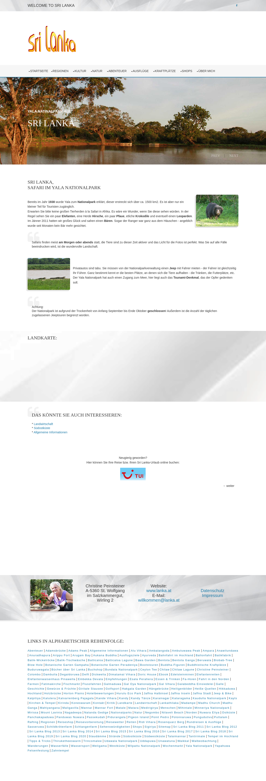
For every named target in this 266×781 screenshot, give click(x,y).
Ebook (185, 677)
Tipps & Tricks (94, 744)
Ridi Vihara (207, 725)
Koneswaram (128, 706)
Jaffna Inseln (215, 696)
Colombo (55, 677)
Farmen (59, 687)
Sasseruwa (84, 730)
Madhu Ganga (80, 711)
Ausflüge (143, 70)
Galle (52, 692)
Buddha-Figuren (195, 668)
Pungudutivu (60, 725)
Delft (107, 677)
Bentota (186, 663)
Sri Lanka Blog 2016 (195, 735)
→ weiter (227, 490)
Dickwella (120, 677)
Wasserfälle (103, 749)
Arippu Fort (85, 658)
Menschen (222, 711)
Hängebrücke (190, 692)
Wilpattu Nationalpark (187, 749)
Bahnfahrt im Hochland (200, 658)
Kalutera (82, 701)
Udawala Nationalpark (174, 744)
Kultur (83, 70)
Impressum (213, 599)
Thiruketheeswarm (121, 744)
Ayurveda (173, 658)
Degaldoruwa (91, 677)
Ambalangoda (161, 654)
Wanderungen (81, 749)
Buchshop (115, 673)
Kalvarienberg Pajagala (109, 701)
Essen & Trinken (195, 682)
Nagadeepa (128, 715)
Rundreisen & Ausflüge (56, 730)
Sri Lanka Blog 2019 (87, 739)
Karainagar (194, 701)
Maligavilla (124, 711)
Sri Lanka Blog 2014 (128, 735)
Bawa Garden (167, 663)
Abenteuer (120, 70)
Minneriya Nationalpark (62, 715)
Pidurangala (182, 720)
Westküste (160, 749)
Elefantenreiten (40, 682)
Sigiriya (198, 730)
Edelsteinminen (203, 677)
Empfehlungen (144, 682)
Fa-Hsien (217, 682)
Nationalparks (176, 715)
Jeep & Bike (49, 701)
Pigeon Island (203, 720)
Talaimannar (227, 739)
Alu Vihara (140, 654)
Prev (214, 154)
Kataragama (214, 701)
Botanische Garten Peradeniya (137, 668)
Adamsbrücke (57, 654)
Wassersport (123, 749)
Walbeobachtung (55, 749)
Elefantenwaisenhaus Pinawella (79, 682)
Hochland (69, 696)
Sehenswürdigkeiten (163, 730)
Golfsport (144, 692)
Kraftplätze (167, 70)
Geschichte (67, 692)
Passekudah (161, 720)
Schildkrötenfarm (107, 730)
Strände (165, 739)
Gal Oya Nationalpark (165, 687)
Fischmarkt (97, 687)
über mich (209, 70)
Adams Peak (79, 654)
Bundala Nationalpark (142, 673)
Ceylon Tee (169, 673)
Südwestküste (204, 739)
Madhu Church (57, 711)
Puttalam (78, 725)
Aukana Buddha (129, 658)
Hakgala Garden (165, 692)
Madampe (36, 711)
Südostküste (43, 432)
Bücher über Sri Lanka (89, 673)
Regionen (63, 70)
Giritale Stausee (122, 692)
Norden (46, 720)
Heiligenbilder (213, 692)
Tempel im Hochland (65, 744)
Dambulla (72, 677)
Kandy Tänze (173, 701)
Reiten (191, 725)
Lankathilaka (216, 706)
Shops (189, 70)
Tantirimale (39, 744)
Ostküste (83, 720)
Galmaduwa (138, 687)
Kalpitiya (66, 701)
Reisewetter (175, 725)
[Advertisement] (133, 546)
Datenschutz (213, 594)
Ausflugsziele (153, 658)
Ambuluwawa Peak (188, 654)
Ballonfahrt (228, 658)
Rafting (92, 725)
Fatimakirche (76, 687)
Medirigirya (203, 711)
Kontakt (145, 706)
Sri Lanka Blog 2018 (54, 739)
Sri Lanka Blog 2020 (121, 739)
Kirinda (110, 706)
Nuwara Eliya (65, 720)
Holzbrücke (87, 696)
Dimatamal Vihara (143, 677)
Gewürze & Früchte (92, 692)
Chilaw (185, 673)
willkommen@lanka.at (159, 604)
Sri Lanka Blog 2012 (62, 735)
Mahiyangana (104, 711)
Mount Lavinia (107, 715)
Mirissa (88, 715)
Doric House (168, 677)
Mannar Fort (158, 711)
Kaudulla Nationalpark (46, 706)
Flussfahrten (117, 687)
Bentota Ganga (205, 663)
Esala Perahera (168, 682)
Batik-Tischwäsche (93, 663)
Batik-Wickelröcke (63, 663)
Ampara (210, 654)
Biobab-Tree (38, 668)
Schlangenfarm (134, 730)
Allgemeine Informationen (52, 436)
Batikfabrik (39, 663)
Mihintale (36, 715)
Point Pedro (226, 720)
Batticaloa (117, 663)
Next (232, 154)
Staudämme (147, 739)
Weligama (142, 749)
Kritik (158, 706)
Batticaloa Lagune (141, 663)
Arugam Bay (105, 658)
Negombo (207, 715)
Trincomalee (146, 744)
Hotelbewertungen (135, 696)
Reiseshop (126, 725)
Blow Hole (57, 668)
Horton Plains (108, 696)
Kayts (69, 706)
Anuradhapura (64, 658)
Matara (187, 711)
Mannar (140, 711)
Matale (175, 711)
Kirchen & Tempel (89, 706)
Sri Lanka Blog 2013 (95, 735)
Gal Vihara (192, 687)
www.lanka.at (159, 594)
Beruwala (226, 663)
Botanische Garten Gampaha (89, 668)
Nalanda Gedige (151, 715)
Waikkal (35, 749)
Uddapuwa (202, 744)
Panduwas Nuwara (136, 720)
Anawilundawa (40, 658)
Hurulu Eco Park (163, 696)
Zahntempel (100, 753)
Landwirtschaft (45, 428)
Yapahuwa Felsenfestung (70, 753)
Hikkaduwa (51, 696)
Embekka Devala (117, 682)
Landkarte (171, 706)
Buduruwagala (59, 673)
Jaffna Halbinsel (190, 696)
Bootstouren (172, 668)
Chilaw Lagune (204, 673)
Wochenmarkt (216, 749)
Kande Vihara (139, 701)
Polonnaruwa (39, 725)
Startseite (41, 70)
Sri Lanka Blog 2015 (161, 735)
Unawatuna (220, 744)
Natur (100, 70)
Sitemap (213, 730)
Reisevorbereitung (150, 725)
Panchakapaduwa (106, 720)
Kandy (156, 701)
